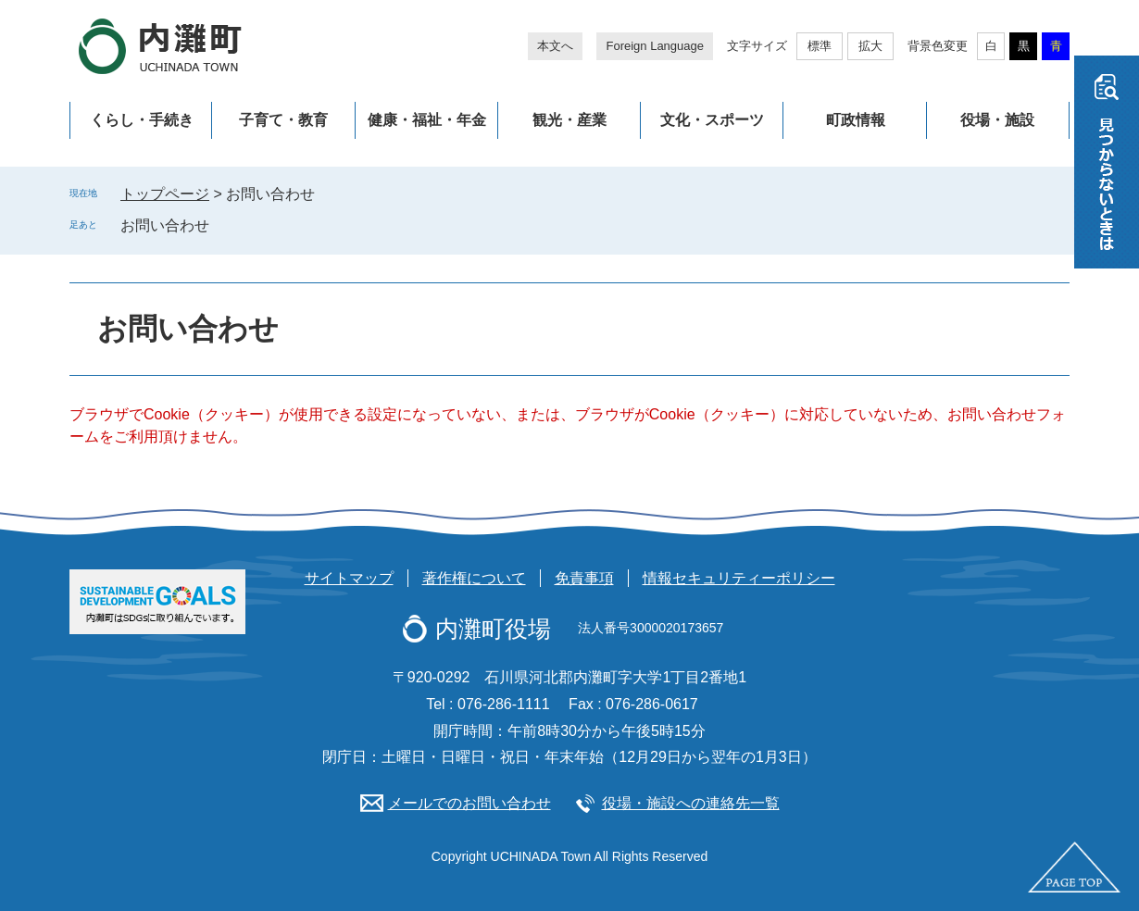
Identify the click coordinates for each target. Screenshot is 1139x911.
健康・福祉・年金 (427, 120)
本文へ (555, 46)
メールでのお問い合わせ (469, 803)
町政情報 (855, 120)
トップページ (164, 194)
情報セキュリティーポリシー (739, 578)
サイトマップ (349, 578)
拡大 (870, 46)
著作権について (474, 578)
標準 (819, 46)
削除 (222, 225)
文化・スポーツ (712, 120)
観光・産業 (569, 120)
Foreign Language (655, 46)
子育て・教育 (283, 120)
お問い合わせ (164, 225)
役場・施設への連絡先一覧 (691, 803)
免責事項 (584, 578)
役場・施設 (997, 120)
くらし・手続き (142, 120)
